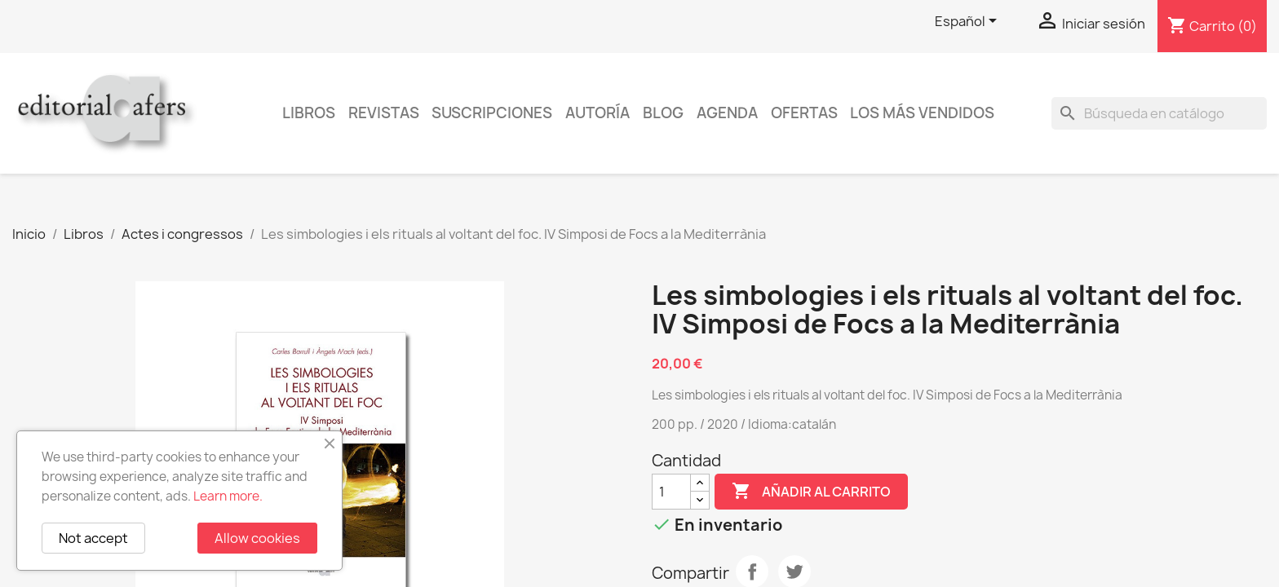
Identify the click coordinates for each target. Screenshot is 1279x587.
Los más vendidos (922, 113)
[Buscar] (1159, 113)
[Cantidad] (671, 492)
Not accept (93, 538)
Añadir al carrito (811, 491)
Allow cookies (257, 538)
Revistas (383, 113)
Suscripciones (491, 113)
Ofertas (804, 113)
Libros (308, 113)
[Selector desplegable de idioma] (968, 22)
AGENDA (727, 113)
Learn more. (228, 496)
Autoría (597, 113)
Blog (663, 113)
